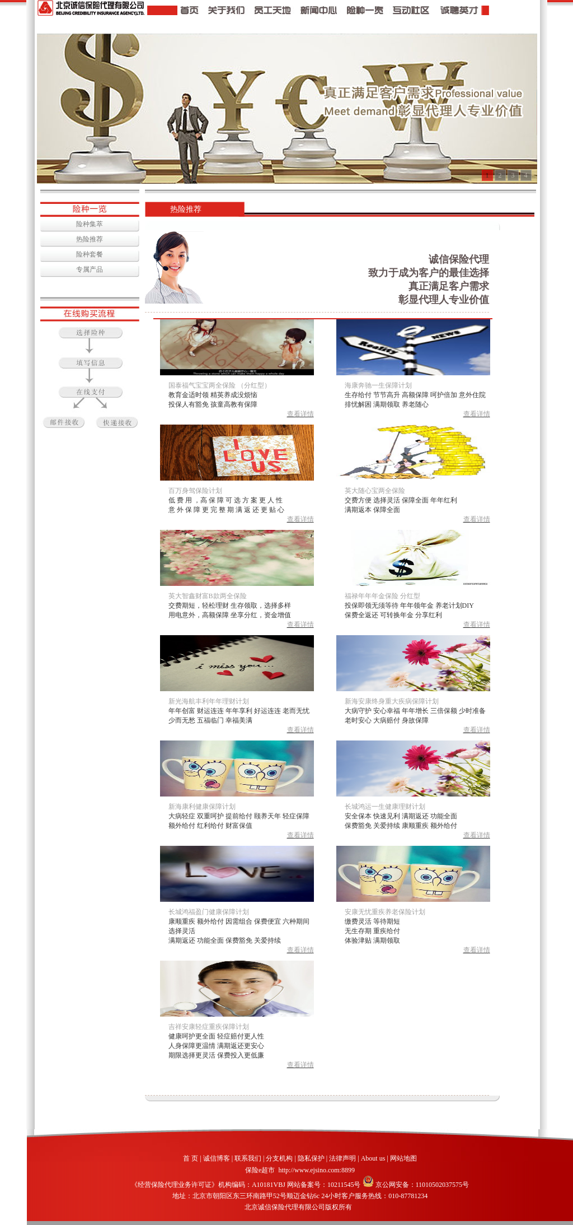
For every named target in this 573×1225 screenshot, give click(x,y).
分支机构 (279, 1158)
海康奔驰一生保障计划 (378, 385)
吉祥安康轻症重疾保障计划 (208, 1027)
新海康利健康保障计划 (202, 807)
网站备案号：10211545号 (324, 1185)
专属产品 (89, 269)
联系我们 (247, 1158)
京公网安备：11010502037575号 (416, 1185)
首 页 (190, 1158)
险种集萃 (89, 224)
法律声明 (342, 1158)
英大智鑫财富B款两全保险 (207, 596)
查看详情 (300, 414)
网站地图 (403, 1158)
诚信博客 (216, 1158)
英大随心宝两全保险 (375, 491)
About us (373, 1158)
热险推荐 (89, 239)
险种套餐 (89, 254)
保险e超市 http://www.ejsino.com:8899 (300, 1170)
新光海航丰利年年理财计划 (208, 701)
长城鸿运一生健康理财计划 (385, 807)
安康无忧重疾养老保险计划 (385, 912)
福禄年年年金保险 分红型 (382, 596)
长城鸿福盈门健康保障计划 (208, 912)
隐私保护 (311, 1158)
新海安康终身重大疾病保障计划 (392, 701)
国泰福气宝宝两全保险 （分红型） (219, 385)
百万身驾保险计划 (195, 491)
